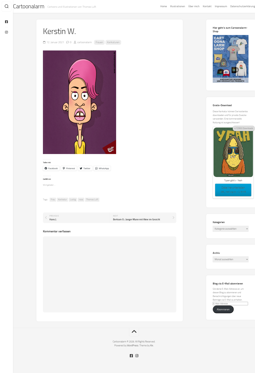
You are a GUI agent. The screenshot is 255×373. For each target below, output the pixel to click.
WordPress (132, 345)
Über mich (187, 6)
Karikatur (62, 199)
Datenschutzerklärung (236, 6)
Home (157, 6)
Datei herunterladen (233, 190)
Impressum (214, 6)
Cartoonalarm (36, 6)
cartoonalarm (84, 42)
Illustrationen (171, 6)
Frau (53, 199)
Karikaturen (113, 42)
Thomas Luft (92, 199)
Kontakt (200, 6)
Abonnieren (223, 309)
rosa (81, 199)
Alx (151, 345)
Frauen (99, 42)
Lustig (73, 199)
